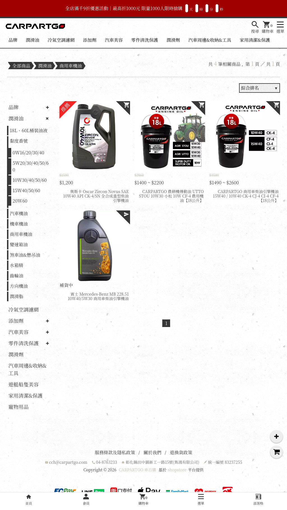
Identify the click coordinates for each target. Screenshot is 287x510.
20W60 (20, 201)
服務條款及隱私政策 (115, 452)
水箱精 (16, 265)
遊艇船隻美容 (23, 384)
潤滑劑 (173, 40)
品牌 (12, 40)
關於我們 (152, 452)
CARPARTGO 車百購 (137, 469)
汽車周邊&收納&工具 (209, 40)
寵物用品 (18, 406)
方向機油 (19, 286)
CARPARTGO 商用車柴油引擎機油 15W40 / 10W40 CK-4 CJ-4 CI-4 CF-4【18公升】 (246, 196)
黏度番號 (19, 141)
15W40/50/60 (26, 190)
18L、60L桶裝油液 (28, 130)
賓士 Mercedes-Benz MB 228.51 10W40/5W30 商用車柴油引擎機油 (98, 296)
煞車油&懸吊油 (25, 255)
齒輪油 (16, 275)
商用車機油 (70, 65)
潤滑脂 (16, 296)
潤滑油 (32, 40)
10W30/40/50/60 (30, 180)
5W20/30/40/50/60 (31, 166)
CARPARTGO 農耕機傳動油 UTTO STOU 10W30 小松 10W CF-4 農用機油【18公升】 (171, 196)
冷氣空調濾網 (61, 40)
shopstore (177, 469)
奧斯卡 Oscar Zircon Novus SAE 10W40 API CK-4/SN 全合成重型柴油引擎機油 (96, 196)
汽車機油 (19, 213)
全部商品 (21, 65)
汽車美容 (114, 40)
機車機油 (19, 224)
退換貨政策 (181, 452)
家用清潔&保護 (255, 40)
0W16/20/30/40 (28, 152)
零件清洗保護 (144, 40)
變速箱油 (19, 244)
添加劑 (89, 40)
